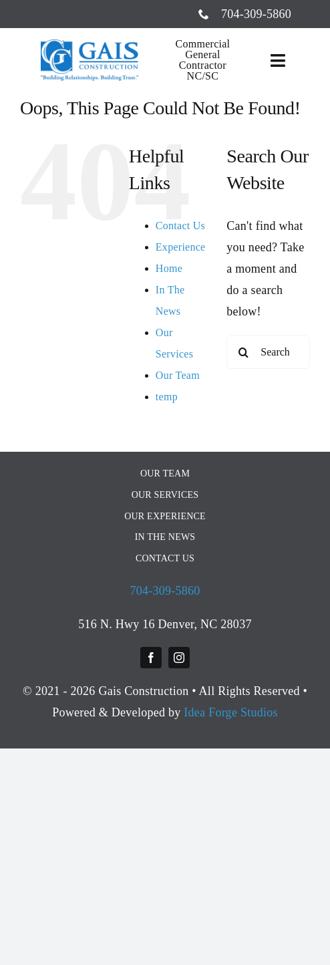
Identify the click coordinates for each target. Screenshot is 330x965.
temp (167, 396)
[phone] (203, 14)
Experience (181, 247)
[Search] (243, 352)
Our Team (178, 375)
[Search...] (268, 352)
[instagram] (179, 657)
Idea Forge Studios (231, 712)
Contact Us (180, 225)
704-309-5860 (165, 590)
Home (169, 268)
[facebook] (151, 657)
